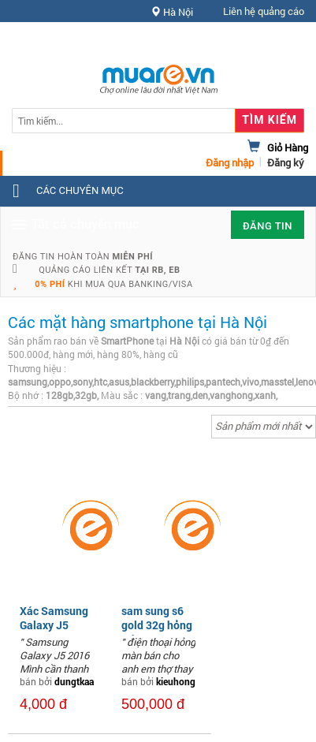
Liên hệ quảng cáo (263, 11)
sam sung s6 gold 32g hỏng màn (156, 625)
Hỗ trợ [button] (275, 43)
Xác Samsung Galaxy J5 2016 (54, 625)
